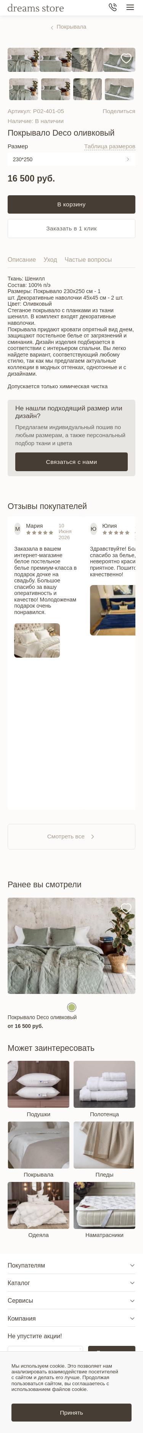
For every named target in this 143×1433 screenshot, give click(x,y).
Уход (50, 259)
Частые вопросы (88, 259)
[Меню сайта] (130, 8)
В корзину (71, 204)
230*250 (22, 159)
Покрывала (72, 26)
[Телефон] (113, 8)
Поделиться (119, 111)
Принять (71, 1412)
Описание (22, 259)
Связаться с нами (71, 462)
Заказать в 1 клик (71, 228)
